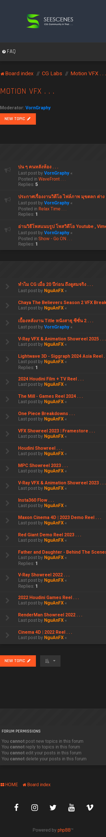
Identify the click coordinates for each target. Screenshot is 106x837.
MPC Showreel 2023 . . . (43, 465)
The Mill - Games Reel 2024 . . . (50, 396)
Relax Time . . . (52, 209)
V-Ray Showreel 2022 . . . (44, 574)
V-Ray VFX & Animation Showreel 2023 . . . (62, 483)
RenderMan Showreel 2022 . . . (50, 615)
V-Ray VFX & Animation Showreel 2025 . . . (62, 339)
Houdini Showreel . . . (40, 448)
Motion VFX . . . (27, 91)
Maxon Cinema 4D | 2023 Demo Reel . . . (59, 517)
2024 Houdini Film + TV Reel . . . (51, 379)
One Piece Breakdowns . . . (46, 413)
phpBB (64, 830)
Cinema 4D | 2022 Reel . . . (45, 632)
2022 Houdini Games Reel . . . (48, 597)
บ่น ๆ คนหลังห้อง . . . (38, 167)
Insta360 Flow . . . (36, 500)
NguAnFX (54, 290)
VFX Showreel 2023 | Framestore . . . (56, 431)
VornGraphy (38, 107)
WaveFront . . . (52, 179)
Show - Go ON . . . (55, 238)
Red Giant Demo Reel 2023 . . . (49, 534)
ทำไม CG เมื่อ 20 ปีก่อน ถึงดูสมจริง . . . (55, 284)
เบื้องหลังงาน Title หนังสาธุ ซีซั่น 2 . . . (55, 320)
